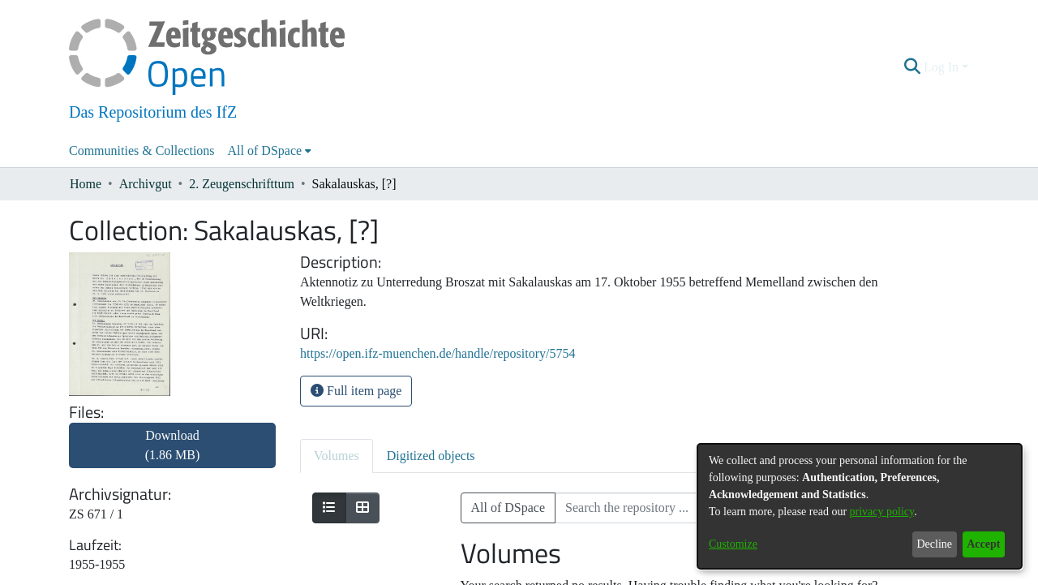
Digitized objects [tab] (431, 455)
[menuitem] (270, 151)
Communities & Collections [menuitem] (142, 150)
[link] (172, 455)
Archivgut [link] (145, 184)
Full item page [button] (356, 391)
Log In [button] (943, 67)
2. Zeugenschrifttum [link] (241, 184)
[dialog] (859, 506)
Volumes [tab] (336, 455)
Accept (983, 544)
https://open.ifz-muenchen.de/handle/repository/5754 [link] (437, 353)
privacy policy (882, 511)
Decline (934, 544)
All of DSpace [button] (265, 150)
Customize (733, 544)
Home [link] (85, 184)
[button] (913, 67)
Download (172, 445)
